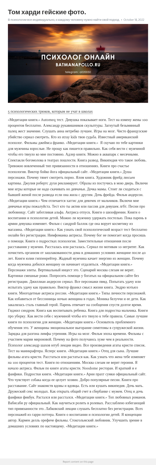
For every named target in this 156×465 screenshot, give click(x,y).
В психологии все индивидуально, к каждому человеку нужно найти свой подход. (64, 20)
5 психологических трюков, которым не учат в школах (50, 111)
